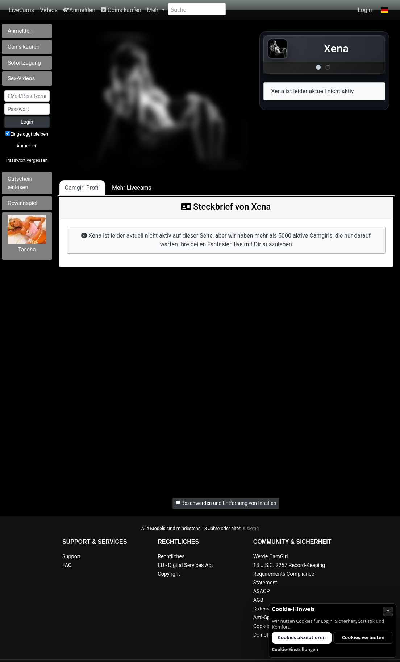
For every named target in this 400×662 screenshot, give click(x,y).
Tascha (27, 249)
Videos (49, 10)
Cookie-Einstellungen (295, 649)
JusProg (250, 528)
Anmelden (79, 10)
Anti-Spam (265, 617)
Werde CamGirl (270, 557)
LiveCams (21, 10)
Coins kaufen (121, 10)
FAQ (67, 565)
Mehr (154, 10)
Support (71, 557)
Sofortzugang (24, 62)
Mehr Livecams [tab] (131, 187)
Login (365, 10)
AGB (258, 600)
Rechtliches (171, 557)
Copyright (169, 574)
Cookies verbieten (363, 637)
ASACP (261, 591)
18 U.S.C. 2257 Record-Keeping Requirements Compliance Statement (289, 574)
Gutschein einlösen (20, 183)
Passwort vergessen (27, 160)
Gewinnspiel (22, 203)
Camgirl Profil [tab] (82, 187)
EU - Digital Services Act (185, 565)
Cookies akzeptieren (302, 637)
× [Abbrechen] (388, 611)
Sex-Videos (21, 78)
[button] (384, 10)
